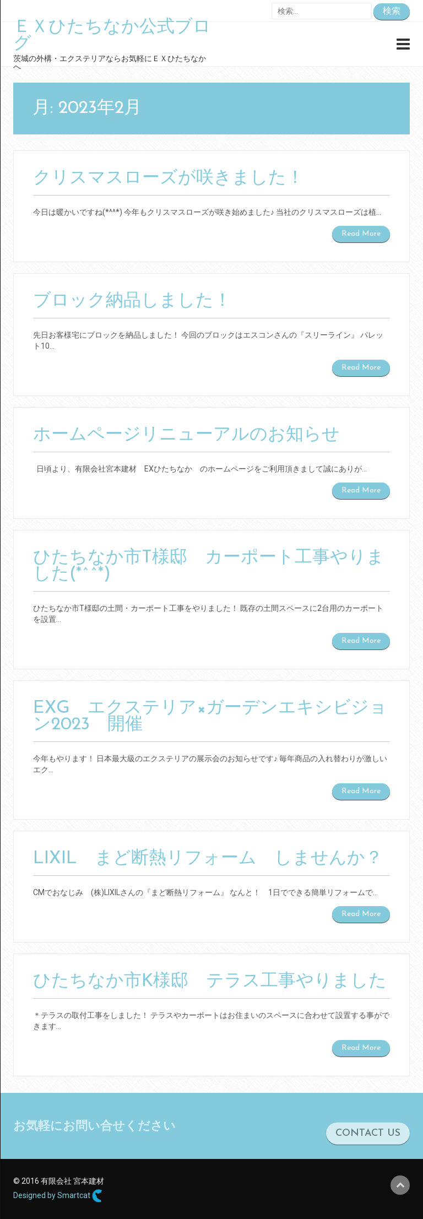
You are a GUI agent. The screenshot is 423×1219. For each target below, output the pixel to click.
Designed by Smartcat (57, 1195)
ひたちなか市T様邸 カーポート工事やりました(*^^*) (208, 566)
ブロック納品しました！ (132, 301)
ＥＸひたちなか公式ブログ (112, 36)
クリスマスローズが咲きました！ (168, 178)
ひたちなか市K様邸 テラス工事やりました (210, 981)
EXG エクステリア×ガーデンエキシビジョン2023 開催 (210, 717)
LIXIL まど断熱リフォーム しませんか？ (208, 859)
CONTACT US (367, 1140)
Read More (361, 234)
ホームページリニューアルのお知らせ (186, 435)
